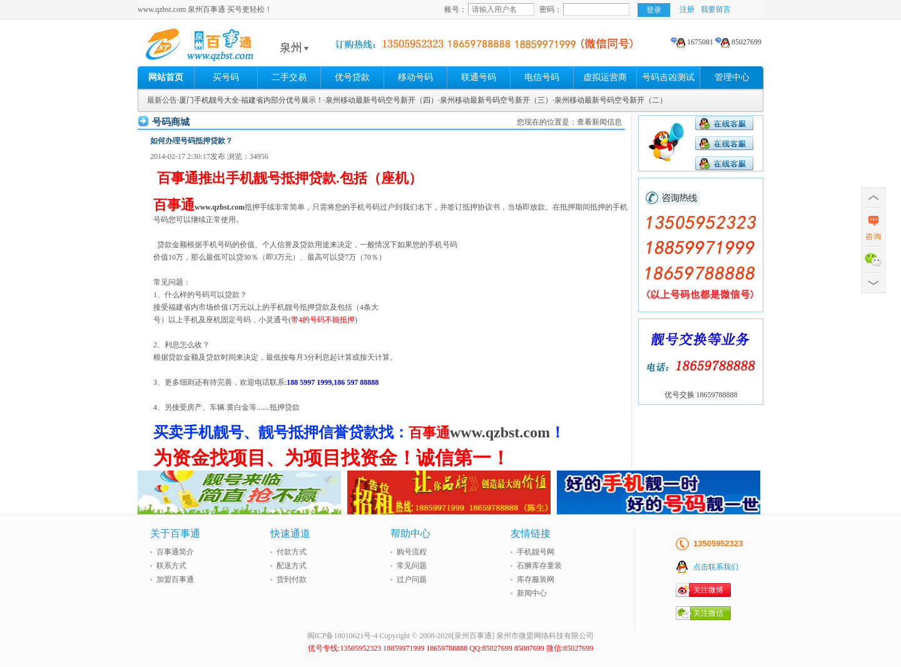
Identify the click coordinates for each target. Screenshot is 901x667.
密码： (550, 9)
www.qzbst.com (220, 207)
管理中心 (732, 77)
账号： (455, 9)
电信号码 (541, 77)
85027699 (738, 42)
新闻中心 (532, 593)
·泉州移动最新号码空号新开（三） (495, 100)
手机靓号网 (535, 551)
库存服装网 (535, 579)
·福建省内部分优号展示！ (281, 100)
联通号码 (478, 77)
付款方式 (292, 551)
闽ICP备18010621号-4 (342, 635)
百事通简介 (175, 551)
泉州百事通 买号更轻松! (235, 47)
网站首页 (165, 77)
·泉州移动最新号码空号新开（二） (609, 100)
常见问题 (412, 565)
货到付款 (292, 579)
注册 (687, 9)
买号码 (226, 77)
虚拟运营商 (605, 77)
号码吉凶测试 (668, 77)
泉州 (294, 47)
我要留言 (716, 9)
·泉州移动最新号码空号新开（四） (380, 100)
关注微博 (708, 590)
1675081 (692, 42)
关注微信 (708, 613)
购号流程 (412, 551)
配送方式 (292, 565)
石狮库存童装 (539, 565)
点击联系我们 (715, 567)
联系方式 (171, 565)
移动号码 (415, 77)
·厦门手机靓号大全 (208, 100)
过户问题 (412, 579)
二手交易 (289, 77)
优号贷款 (352, 77)
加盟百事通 (175, 579)
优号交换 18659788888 (701, 394)
